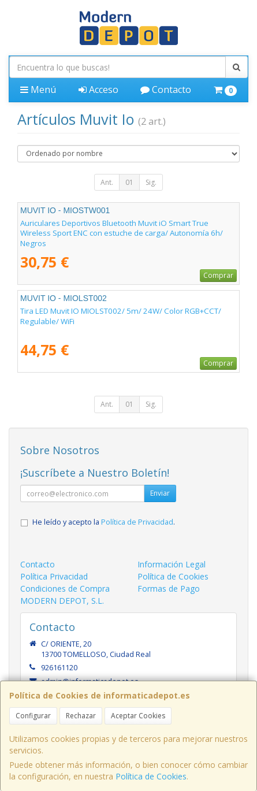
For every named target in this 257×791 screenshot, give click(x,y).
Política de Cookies (151, 776)
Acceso (98, 89)
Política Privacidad (54, 576)
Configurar (33, 716)
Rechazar (81, 716)
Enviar (160, 493)
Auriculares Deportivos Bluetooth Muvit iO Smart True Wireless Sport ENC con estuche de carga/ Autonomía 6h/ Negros (121, 233)
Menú (38, 89)
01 (129, 182)
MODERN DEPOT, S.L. (62, 600)
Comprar (218, 275)
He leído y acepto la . (103, 522)
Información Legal (171, 564)
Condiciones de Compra (65, 588)
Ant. (106, 182)
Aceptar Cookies (138, 716)
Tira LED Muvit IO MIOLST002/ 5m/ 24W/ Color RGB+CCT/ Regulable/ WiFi (120, 316)
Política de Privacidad (137, 522)
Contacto (165, 89)
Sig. (151, 182)
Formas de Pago (168, 588)
